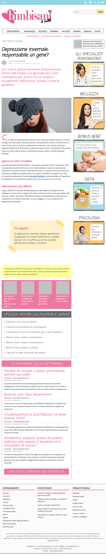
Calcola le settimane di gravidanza (26, 327)
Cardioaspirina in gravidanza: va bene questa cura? (35, 416)
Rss (85, 2)
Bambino (54, 31)
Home (4, 41)
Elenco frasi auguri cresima (22, 347)
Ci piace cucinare (79, 513)
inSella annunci (78, 503)
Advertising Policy (9, 524)
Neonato (43, 31)
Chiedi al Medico (32, 36)
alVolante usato (78, 496)
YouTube (102, 2)
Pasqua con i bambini (72, 36)
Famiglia (88, 31)
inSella (75, 500)
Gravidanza (29, 31)
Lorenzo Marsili (20, 61)
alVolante (76, 493)
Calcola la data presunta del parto (25, 352)
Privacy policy (8, 505)
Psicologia (19, 41)
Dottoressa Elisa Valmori (13, 380)
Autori (5, 514)
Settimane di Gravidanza (51, 36)
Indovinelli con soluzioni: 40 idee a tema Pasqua (52, 516)
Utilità (97, 31)
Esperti (5, 517)
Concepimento (13, 31)
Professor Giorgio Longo (14, 451)
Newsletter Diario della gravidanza (16, 520)
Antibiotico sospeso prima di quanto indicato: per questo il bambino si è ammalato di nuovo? (33, 442)
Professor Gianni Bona (13, 400)
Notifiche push (8, 527)
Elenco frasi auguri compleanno (24, 342)
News (4, 2)
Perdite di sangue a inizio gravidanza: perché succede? (34, 373)
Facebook (95, 2)
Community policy (9, 511)
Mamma (77, 31)
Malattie (66, 31)
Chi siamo (6, 496)
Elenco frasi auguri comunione (24, 337)
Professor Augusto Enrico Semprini (17, 424)
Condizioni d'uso (9, 508)
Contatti (6, 493)
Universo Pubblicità (80, 517)
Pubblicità (6, 499)
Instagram (90, 2)
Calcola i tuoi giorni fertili (21, 321)
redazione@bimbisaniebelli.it (48, 549)
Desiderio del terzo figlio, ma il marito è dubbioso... (52, 500)
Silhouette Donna (79, 510)
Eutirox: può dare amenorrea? (28, 394)
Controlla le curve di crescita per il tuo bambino (34, 332)
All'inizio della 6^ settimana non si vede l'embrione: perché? (52, 510)
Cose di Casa (77, 506)
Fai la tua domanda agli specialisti (36, 472)
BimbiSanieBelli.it (27, 16)
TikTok (99, 2)
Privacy (5, 502)
